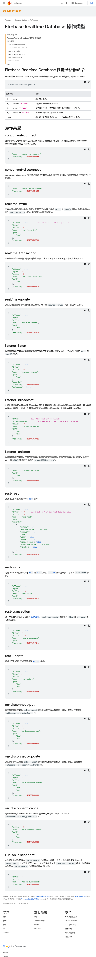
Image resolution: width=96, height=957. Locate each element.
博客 (36, 917)
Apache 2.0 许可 (81, 896)
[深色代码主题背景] (85, 82)
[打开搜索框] (61, 3)
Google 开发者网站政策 (30, 899)
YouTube (37, 929)
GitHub (6, 933)
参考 (4, 921)
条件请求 (35, 617)
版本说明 (68, 929)
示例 (4, 925)
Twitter (36, 925)
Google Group (70, 925)
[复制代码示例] (89, 82)
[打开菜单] (4, 3)
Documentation (12, 10)
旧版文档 (68, 937)
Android (6, 953)
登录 (91, 3)
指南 (4, 917)
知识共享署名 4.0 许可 (42, 896)
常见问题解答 (70, 933)
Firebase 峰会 (39, 921)
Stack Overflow (71, 921)
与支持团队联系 (71, 917)
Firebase (8, 20)
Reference (34, 20)
